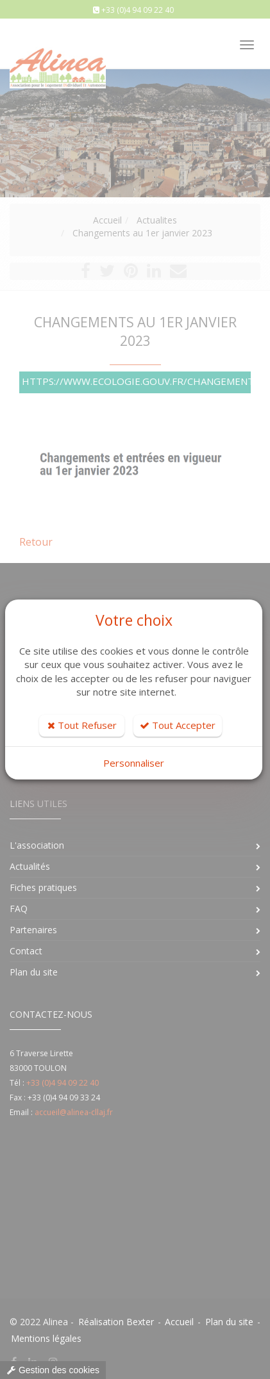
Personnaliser (133, 762)
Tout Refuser (82, 725)
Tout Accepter (177, 725)
